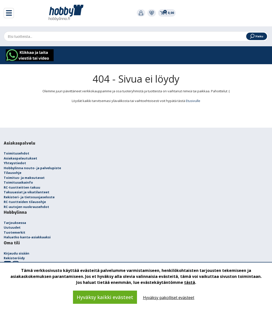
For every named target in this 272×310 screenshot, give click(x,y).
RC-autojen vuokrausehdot (26, 207)
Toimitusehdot (16, 153)
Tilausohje (12, 172)
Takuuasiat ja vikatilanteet (26, 192)
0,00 (167, 12)
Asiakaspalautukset (20, 158)
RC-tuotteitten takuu (22, 187)
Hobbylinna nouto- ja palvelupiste (32, 168)
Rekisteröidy (14, 258)
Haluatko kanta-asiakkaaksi (27, 237)
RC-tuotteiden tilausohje (25, 202)
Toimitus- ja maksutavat (24, 177)
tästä (189, 282)
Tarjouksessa (15, 222)
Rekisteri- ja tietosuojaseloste (29, 197)
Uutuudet (12, 227)
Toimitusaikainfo (18, 182)
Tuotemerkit (14, 232)
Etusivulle (193, 101)
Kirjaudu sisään (16, 253)
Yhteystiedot (15, 163)
